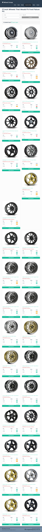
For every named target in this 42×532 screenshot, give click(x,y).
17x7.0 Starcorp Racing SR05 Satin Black (30, 247)
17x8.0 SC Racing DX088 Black (9, 101)
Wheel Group (7, 2)
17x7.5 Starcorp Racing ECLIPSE (28, 425)
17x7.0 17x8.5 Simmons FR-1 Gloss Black (10, 454)
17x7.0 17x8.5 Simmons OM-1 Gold (9, 365)
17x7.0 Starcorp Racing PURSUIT (9, 425)
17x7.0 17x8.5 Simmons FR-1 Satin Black (30, 514)
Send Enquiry (31, 52)
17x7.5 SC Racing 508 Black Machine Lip (10, 41)
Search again (14, 22)
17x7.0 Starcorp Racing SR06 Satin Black (10, 159)
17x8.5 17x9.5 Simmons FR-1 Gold (9, 484)
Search (30, 17)
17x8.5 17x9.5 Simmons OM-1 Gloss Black (30, 365)
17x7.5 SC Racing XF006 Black (28, 101)
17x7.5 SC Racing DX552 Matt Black (9, 71)
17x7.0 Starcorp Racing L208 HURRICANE (11, 247)
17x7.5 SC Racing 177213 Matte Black (29, 130)
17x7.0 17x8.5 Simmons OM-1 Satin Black (30, 395)
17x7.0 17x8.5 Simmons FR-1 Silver (28, 484)
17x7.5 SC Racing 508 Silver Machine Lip (30, 41)
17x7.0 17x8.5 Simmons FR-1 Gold (9, 514)
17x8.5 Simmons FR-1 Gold (27, 188)
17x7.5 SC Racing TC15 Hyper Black (29, 159)
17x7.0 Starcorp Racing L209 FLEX (9, 217)
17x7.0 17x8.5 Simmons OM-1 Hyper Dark (11, 276)
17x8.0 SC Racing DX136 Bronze (28, 71)
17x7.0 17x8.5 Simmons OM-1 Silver (9, 336)
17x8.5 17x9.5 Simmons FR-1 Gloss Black (30, 454)
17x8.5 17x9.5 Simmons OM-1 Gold (29, 336)
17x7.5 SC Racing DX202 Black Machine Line (10, 131)
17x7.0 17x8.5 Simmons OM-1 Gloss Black (10, 395)
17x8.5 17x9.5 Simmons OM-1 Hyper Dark (30, 276)
